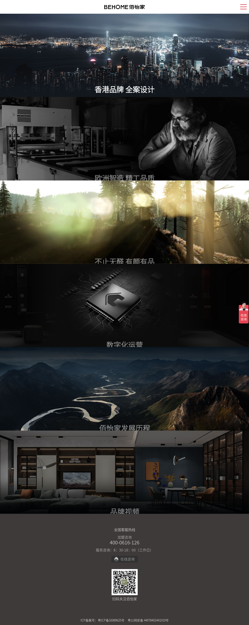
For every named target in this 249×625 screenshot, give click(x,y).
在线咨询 (124, 559)
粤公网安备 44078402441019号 (148, 620)
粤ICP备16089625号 (111, 620)
